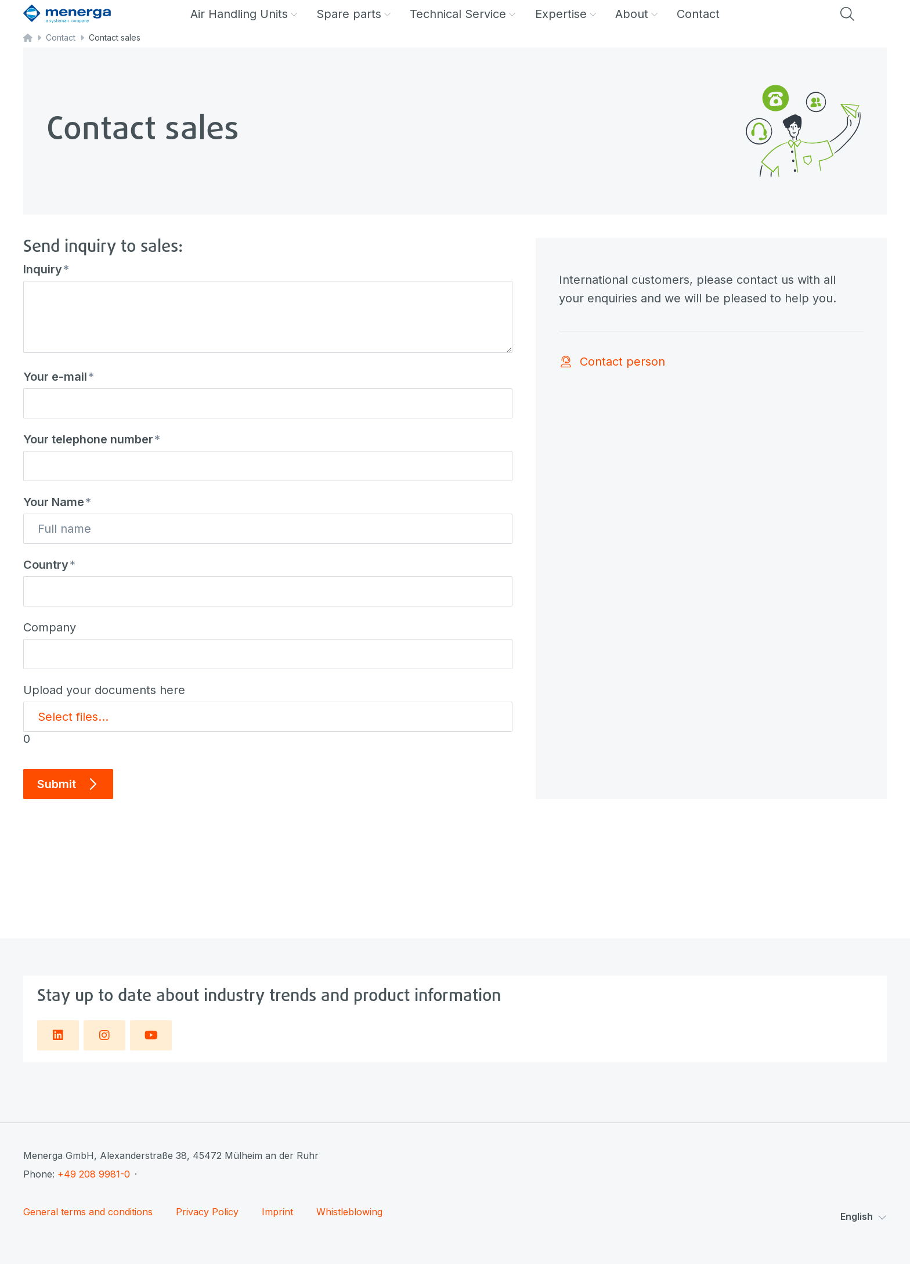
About (636, 14)
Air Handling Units (244, 14)
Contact (698, 14)
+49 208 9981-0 (93, 1174)
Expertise (566, 14)
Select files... (73, 717)
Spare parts (353, 14)
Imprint (277, 1212)
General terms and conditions (88, 1212)
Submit (68, 784)
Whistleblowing (349, 1212)
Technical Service (463, 14)
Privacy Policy (207, 1212)
